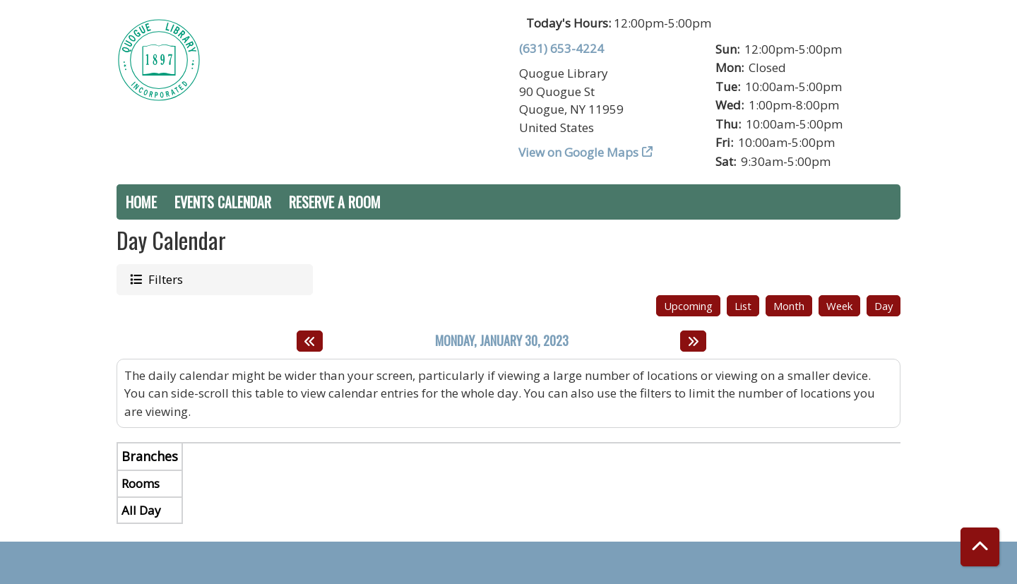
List (742, 306)
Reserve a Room (335, 202)
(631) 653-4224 (561, 48)
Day (883, 306)
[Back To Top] (980, 547)
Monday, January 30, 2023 (502, 341)
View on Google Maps (578, 152)
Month (788, 306)
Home (141, 202)
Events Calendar (222, 202)
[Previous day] (310, 341)
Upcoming (688, 306)
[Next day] (693, 341)
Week (839, 306)
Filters (164, 278)
